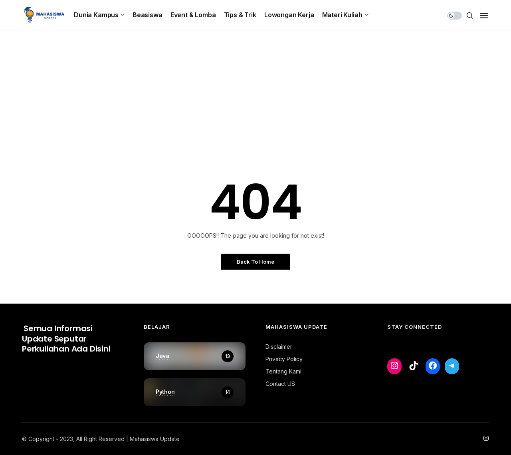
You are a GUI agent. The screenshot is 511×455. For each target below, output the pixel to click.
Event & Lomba (193, 15)
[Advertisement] (255, 114)
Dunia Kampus (96, 15)
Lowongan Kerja (289, 15)
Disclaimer (278, 346)
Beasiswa (147, 15)
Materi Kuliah (342, 15)
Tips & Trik (240, 15)
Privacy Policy (284, 359)
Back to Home (255, 261)
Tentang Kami (283, 371)
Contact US (280, 383)
